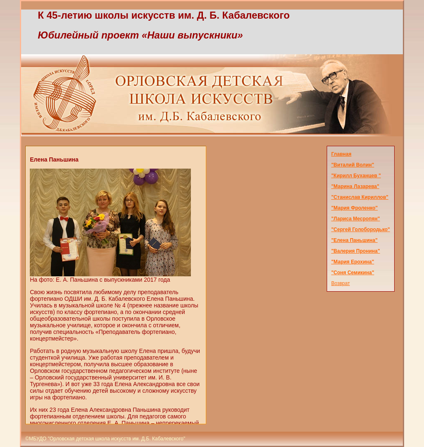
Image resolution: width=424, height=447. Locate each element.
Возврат (340, 283)
